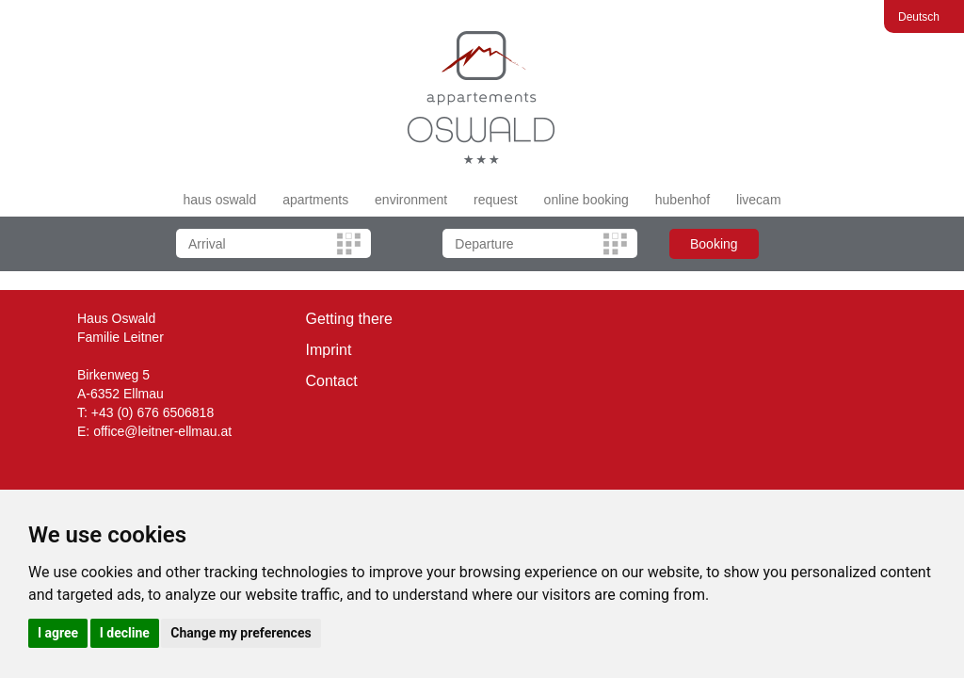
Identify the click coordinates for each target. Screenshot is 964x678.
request (496, 199)
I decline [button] (125, 632)
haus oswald (219, 199)
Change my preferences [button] (240, 632)
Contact (332, 381)
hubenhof (682, 199)
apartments (315, 199)
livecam (758, 199)
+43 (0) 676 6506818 (152, 412)
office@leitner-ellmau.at (162, 431)
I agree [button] (58, 632)
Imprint (329, 350)
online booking (586, 199)
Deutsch (919, 17)
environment (411, 199)
